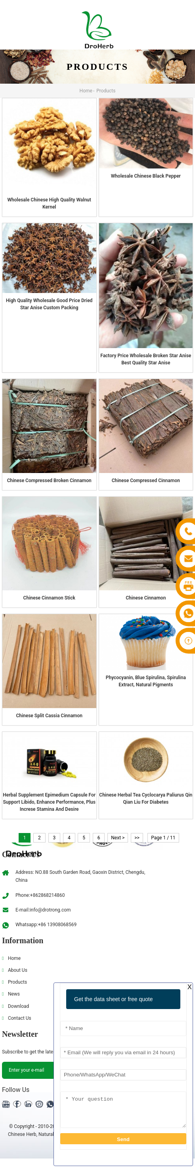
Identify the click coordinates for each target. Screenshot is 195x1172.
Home (86, 91)
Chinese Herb (22, 1134)
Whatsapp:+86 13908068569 (45, 924)
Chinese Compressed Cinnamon (146, 480)
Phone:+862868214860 (40, 895)
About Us (17, 970)
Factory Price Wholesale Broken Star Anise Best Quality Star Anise (145, 359)
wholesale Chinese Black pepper (146, 176)
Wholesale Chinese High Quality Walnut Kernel (49, 203)
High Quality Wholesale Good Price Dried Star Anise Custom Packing (49, 304)
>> (142, 838)
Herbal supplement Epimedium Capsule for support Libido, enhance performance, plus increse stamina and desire (49, 802)
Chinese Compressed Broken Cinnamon (49, 480)
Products (105, 91)
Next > (121, 838)
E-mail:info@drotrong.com (43, 910)
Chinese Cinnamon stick (49, 598)
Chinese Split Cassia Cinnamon (49, 715)
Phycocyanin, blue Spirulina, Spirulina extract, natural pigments (146, 681)
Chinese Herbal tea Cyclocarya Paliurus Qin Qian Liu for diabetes (145, 798)
